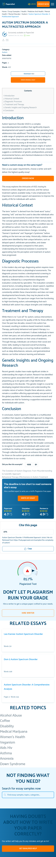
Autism (24, 14)
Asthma (6, 753)
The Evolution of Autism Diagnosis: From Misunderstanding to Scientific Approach (27, 472)
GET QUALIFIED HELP (28, 848)
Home (4, 11)
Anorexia (7, 759)
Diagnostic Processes (12, 101)
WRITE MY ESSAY (28, 498)
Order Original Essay (28, 80)
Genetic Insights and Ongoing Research (20, 107)
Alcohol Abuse (11, 715)
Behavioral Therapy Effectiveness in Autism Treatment (25, 477)
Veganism (7, 742)
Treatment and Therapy (13, 104)
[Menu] (27, 531)
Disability (7, 726)
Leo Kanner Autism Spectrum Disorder (23, 634)
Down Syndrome (12, 764)
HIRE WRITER (28, 613)
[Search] (28, 795)
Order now (43, 4)
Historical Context (11, 98)
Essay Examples (14, 11)
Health (23, 11)
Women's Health (12, 737)
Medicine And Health (35, 11)
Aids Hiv (6, 748)
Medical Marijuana (13, 732)
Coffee (5, 721)
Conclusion (8, 110)
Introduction (8, 95)
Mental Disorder (14, 14)
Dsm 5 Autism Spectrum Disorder (21, 659)
